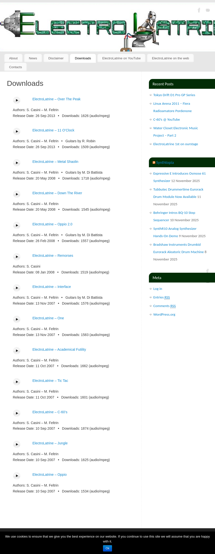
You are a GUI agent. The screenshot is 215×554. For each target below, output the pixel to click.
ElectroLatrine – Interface (51, 287)
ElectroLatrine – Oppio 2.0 (52, 224)
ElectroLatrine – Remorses (52, 256)
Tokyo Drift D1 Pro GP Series (174, 95)
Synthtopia (165, 162)
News (33, 58)
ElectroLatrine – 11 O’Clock (53, 130)
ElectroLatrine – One (48, 318)
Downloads (83, 58)
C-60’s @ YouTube (166, 119)
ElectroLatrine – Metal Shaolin (55, 162)
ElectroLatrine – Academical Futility (59, 349)
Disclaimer (56, 58)
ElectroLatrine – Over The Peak (56, 99)
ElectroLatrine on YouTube (121, 58)
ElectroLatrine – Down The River (57, 193)
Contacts (15, 67)
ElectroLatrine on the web (170, 58)
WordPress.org (164, 314)
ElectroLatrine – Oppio (49, 475)
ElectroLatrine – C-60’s (49, 412)
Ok (107, 548)
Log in (157, 288)
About (13, 58)
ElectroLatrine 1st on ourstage (175, 144)
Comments (164, 306)
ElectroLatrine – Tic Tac (50, 381)
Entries (161, 297)
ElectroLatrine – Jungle (50, 443)
